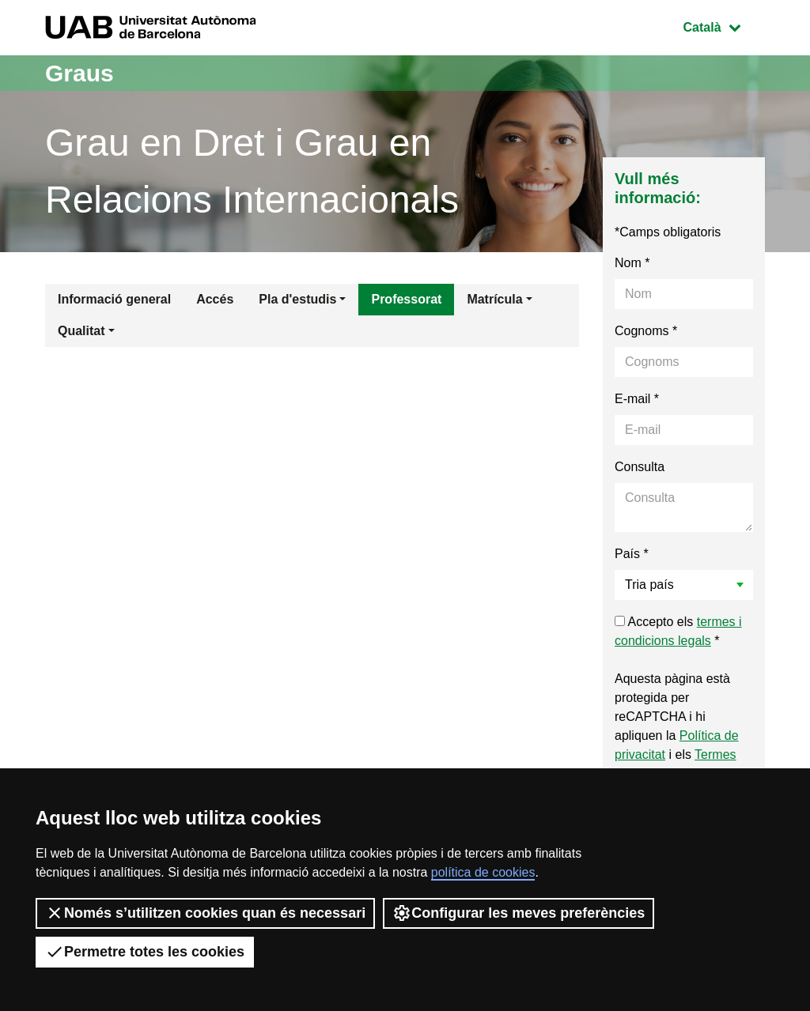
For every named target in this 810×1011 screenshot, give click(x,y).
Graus (79, 73)
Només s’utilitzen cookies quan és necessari (205, 912)
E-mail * (637, 399)
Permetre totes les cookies (144, 951)
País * (632, 553)
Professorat (406, 299)
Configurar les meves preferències (518, 912)
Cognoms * (646, 331)
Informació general (114, 299)
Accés (214, 299)
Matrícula (494, 299)
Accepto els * (678, 631)
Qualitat (81, 331)
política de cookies (483, 872)
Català (724, 25)
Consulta (639, 466)
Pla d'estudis (297, 299)
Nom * (632, 263)
